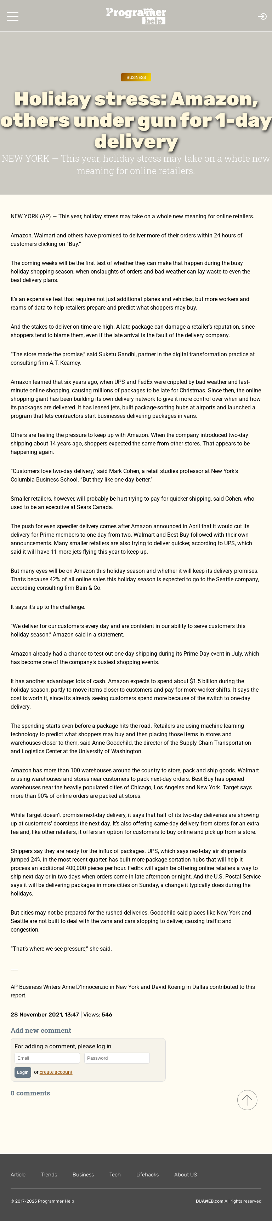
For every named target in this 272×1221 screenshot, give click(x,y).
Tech (115, 1174)
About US (185, 1174)
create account (56, 1072)
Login (23, 1072)
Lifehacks (147, 1174)
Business (136, 77)
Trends (49, 1174)
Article (18, 1174)
